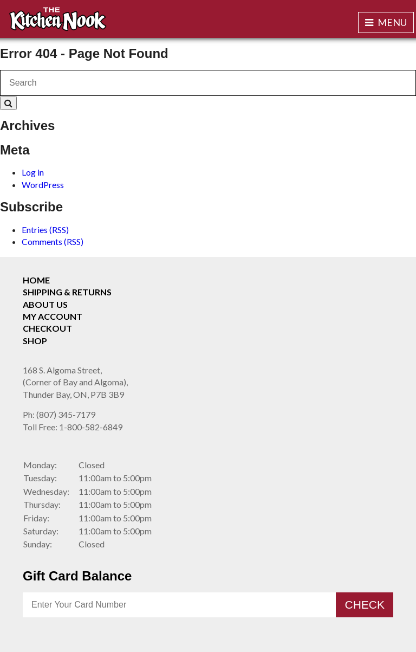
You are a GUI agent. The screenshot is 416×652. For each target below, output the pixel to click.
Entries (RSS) (45, 229)
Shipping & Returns (67, 292)
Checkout (47, 328)
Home (36, 280)
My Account (52, 316)
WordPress (43, 184)
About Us (45, 304)
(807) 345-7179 (59, 414)
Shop (35, 340)
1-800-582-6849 (72, 427)
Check (364, 604)
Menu (386, 22)
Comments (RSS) (52, 241)
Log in (33, 172)
